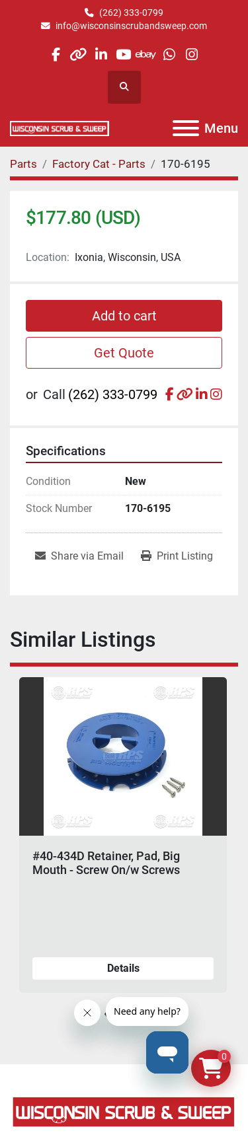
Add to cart (124, 316)
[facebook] (55, 54)
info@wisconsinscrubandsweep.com (131, 25)
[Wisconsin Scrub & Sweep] (124, 1111)
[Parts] (23, 163)
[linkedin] (101, 54)
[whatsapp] (169, 54)
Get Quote (124, 353)
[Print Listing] (177, 556)
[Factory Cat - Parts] (98, 163)
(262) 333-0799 (131, 12)
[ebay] (146, 54)
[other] (78, 54)
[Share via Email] (79, 556)
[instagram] (191, 54)
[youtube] (123, 54)
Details (123, 968)
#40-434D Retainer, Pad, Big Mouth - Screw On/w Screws (106, 863)
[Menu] (186, 128)
